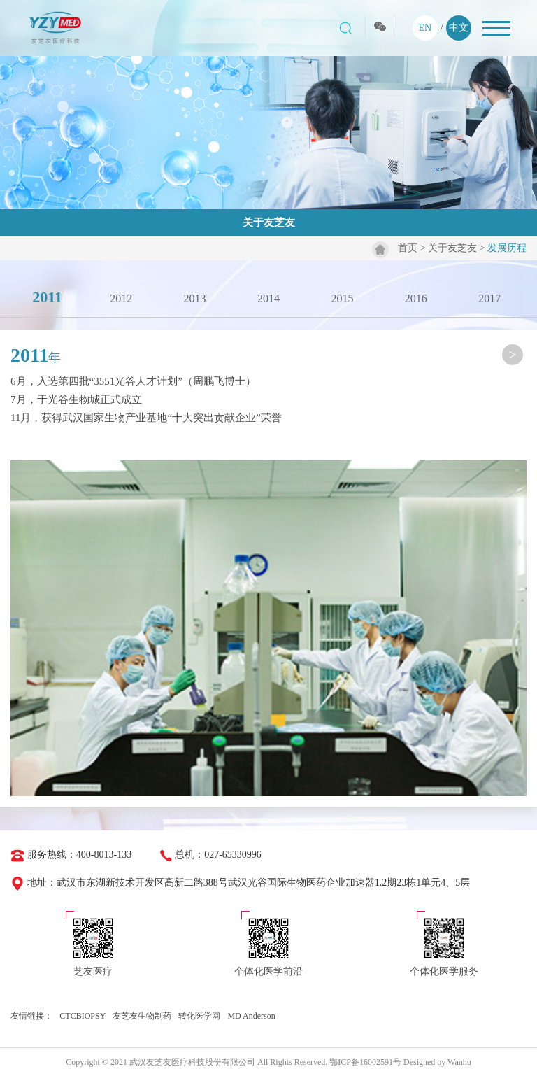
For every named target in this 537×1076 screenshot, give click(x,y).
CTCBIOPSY (82, 1016)
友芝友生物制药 (142, 1016)
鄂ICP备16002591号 (365, 1062)
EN (424, 27)
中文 (458, 27)
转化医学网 (199, 1016)
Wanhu (459, 1062)
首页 (407, 248)
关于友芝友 (452, 248)
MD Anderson (251, 1016)
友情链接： (31, 1016)
